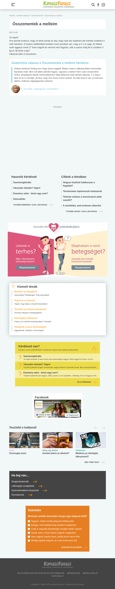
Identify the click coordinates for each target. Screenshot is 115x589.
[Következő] (102, 428)
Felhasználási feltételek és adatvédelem (40, 573)
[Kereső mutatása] (93, 5)
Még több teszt (92, 462)
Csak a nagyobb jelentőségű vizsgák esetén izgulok (56, 529)
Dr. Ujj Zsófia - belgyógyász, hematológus (39, 89)
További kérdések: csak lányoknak (30, 205)
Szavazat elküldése (74, 547)
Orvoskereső (21, 495)
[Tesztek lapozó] (57, 427)
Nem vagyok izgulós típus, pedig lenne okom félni (55, 536)
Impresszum (73, 573)
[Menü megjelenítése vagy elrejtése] (13, 4)
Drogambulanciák (24, 481)
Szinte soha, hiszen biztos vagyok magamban (53, 533)
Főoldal (12, 16)
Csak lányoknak (37, 16)
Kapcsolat (57, 576)
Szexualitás (19, 199)
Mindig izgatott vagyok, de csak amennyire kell (54, 540)
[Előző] (95, 428)
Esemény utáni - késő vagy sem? (30, 193)
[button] (98, 5)
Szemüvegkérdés (22, 182)
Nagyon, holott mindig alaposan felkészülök (52, 521)
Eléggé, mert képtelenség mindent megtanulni (53, 525)
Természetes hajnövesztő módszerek (82, 191)
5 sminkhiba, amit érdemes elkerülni (82, 205)
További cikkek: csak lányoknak (81, 211)
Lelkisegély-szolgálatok (26, 486)
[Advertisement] (57, 140)
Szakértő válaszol (22, 16)
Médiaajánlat (90, 573)
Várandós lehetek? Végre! (27, 188)
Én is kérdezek (87, 382)
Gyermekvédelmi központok (29, 490)
